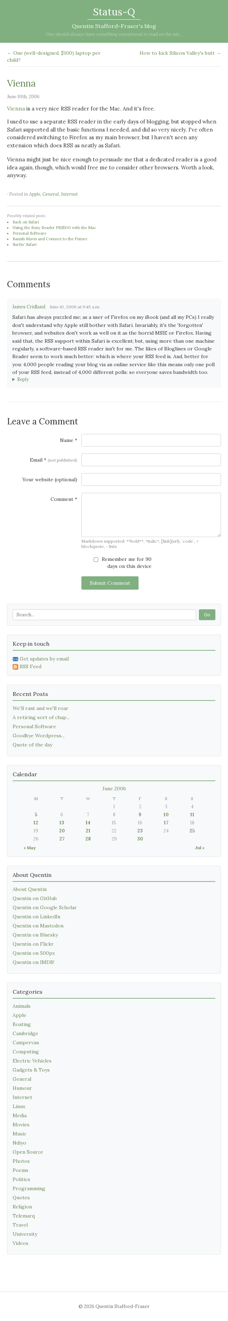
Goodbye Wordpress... (39, 735)
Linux (19, 1106)
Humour (22, 1088)
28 (88, 839)
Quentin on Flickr (33, 944)
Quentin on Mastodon (38, 926)
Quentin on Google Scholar (45, 907)
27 (62, 839)
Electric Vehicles (32, 1061)
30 (140, 839)
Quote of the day (32, 745)
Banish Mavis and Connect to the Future (50, 238)
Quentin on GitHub (35, 898)
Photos (21, 1161)
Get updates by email (41, 659)
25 (192, 831)
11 (192, 815)
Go (207, 614)
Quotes (21, 1197)
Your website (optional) (49, 479)
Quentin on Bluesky (35, 935)
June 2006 (114, 788)
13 (61, 823)
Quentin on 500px (34, 953)
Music (19, 1134)
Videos (20, 1243)
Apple (34, 194)
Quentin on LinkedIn (36, 916)
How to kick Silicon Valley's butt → (180, 53)
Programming (29, 1188)
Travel (20, 1225)
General (50, 194)
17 (166, 823)
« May (30, 847)
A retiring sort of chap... (41, 717)
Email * (53, 460)
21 (88, 831)
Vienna (21, 83)
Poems (20, 1170)
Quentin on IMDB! (33, 962)
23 (140, 831)
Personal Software (29, 233)
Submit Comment (110, 583)
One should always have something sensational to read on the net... (114, 34)
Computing (26, 1051)
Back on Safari (26, 222)
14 (88, 823)
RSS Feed (27, 666)
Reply (23, 379)
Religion (22, 1206)
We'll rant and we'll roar (40, 708)
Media (20, 1115)
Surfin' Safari (24, 244)
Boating (22, 1024)
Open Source (28, 1152)
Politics (21, 1179)
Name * (68, 440)
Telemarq (24, 1216)
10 (166, 815)
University (25, 1234)
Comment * (64, 499)
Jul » (199, 847)
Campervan (26, 1042)
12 (35, 823)
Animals (22, 1006)
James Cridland (28, 307)
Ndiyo (19, 1143)
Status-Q (114, 12)
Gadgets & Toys (31, 1070)
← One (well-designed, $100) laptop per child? (54, 56)
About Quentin (30, 889)
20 (62, 831)
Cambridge (25, 1033)
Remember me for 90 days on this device (123, 562)
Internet (69, 194)
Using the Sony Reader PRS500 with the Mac (54, 227)
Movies (21, 1124)
